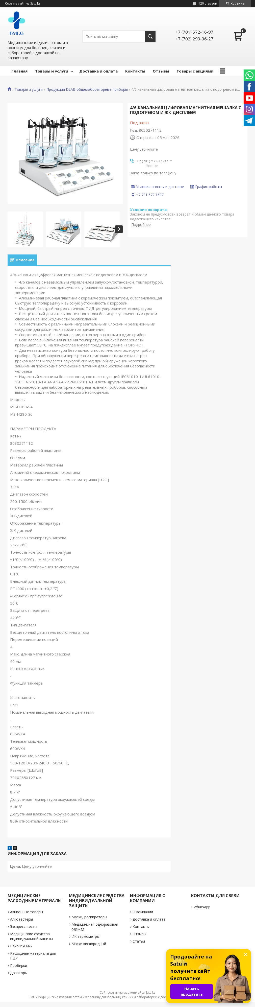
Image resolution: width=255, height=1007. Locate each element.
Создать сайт (14, 3)
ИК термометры (85, 936)
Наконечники (21, 946)
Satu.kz (150, 992)
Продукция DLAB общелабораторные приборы (87, 89)
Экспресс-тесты (23, 926)
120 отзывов (207, 3)
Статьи (139, 941)
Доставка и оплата (98, 71)
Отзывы (161, 71)
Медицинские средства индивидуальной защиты (31, 936)
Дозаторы (19, 972)
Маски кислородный (88, 943)
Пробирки (18, 965)
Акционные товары (26, 911)
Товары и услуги (51, 71)
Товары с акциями (194, 71)
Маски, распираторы (89, 917)
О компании (143, 911)
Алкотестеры (21, 919)
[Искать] (150, 36)
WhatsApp (202, 906)
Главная (19, 71)
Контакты (135, 71)
